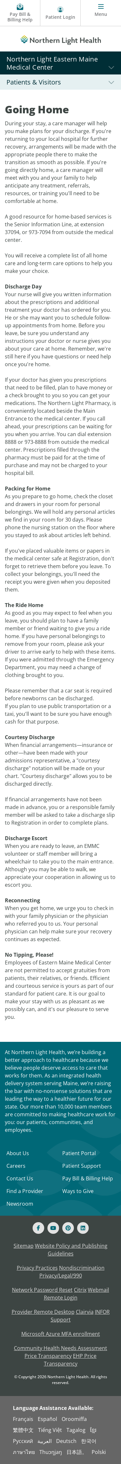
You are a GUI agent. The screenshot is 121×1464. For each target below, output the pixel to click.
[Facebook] (38, 1228)
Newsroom (19, 1203)
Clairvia (85, 1311)
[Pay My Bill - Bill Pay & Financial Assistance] (20, 13)
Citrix (80, 1289)
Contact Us (19, 1178)
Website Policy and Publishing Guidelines (71, 1249)
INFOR (102, 1311)
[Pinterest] (68, 1228)
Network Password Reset (42, 1289)
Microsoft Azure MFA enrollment (60, 1333)
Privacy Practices (37, 1267)
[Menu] (101, 13)
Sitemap (24, 1245)
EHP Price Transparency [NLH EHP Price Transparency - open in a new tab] (70, 1359)
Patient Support (81, 1165)
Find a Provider (24, 1191)
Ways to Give (78, 1191)
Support (61, 1319)
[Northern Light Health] (60, 38)
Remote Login (60, 1297)
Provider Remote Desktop (43, 1311)
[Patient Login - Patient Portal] (60, 13)
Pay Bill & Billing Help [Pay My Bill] (87, 1178)
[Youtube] (53, 1228)
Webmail (98, 1289)
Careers (15, 1165)
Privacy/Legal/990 (60, 1275)
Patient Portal (79, 1153)
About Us (17, 1153)
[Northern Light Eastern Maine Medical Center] (60, 62)
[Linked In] (83, 1228)
